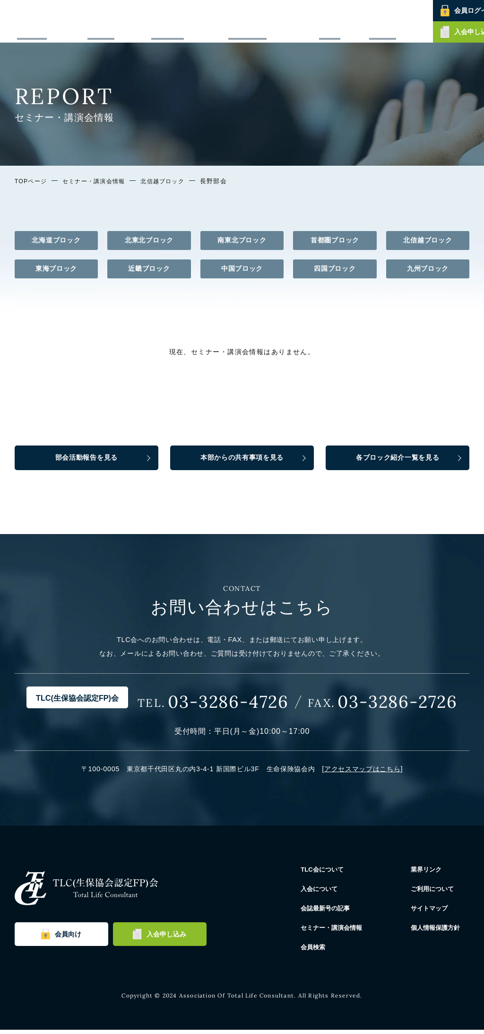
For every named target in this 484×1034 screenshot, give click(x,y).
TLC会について (142, 21)
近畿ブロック (149, 268)
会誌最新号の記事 (240, 21)
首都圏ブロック (335, 240)
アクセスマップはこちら (362, 772)
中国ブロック (242, 268)
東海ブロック (56, 268)
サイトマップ (435, 912)
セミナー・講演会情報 (304, 21)
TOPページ (32, 181)
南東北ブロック (241, 240)
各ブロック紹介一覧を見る (398, 459)
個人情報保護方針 (442, 931)
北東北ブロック (149, 240)
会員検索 (354, 21)
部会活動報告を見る (86, 459)
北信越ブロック (171, 181)
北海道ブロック (56, 240)
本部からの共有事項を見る (242, 459)
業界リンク (431, 873)
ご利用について (438, 892)
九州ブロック (428, 268)
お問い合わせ (392, 21)
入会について (189, 21)
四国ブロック (334, 268)
